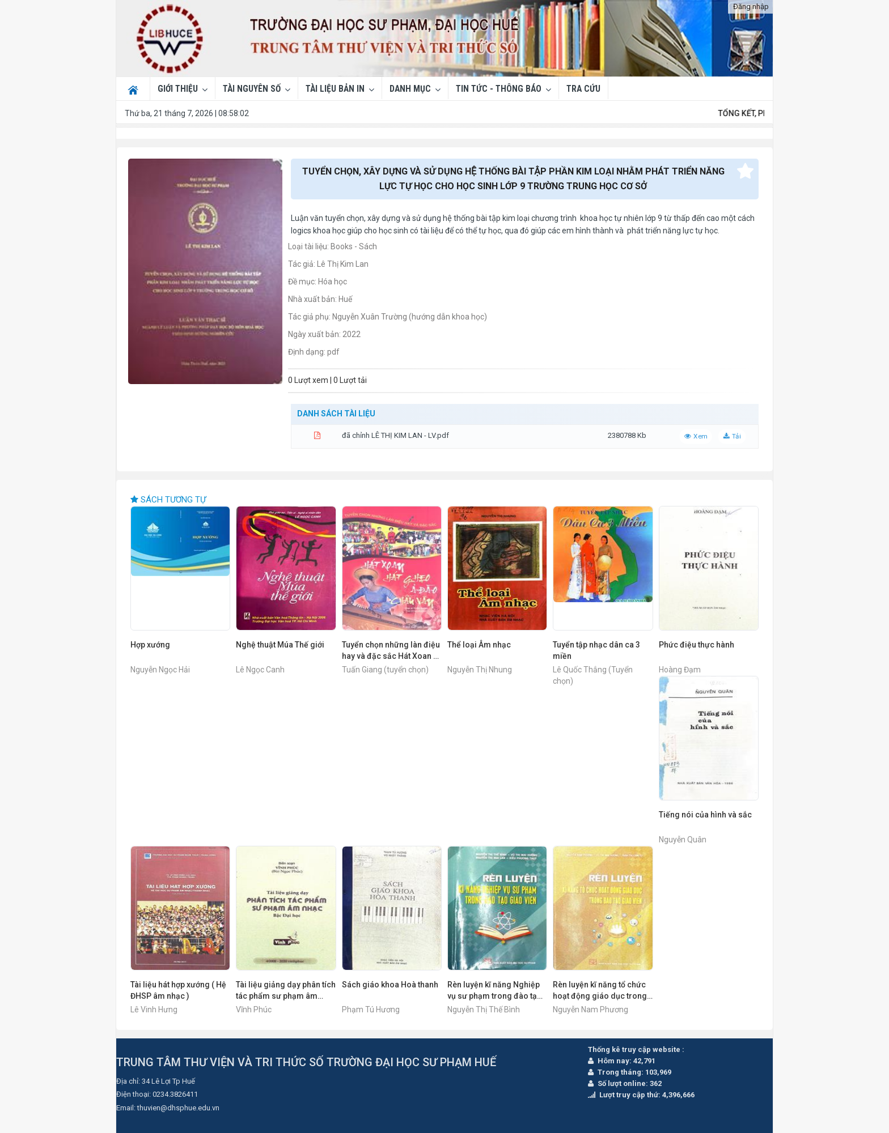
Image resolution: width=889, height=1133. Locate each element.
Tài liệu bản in (335, 89)
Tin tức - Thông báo (498, 89)
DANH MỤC (410, 89)
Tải (736, 436)
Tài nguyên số (252, 89)
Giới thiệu (178, 89)
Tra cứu (583, 89)
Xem (699, 436)
